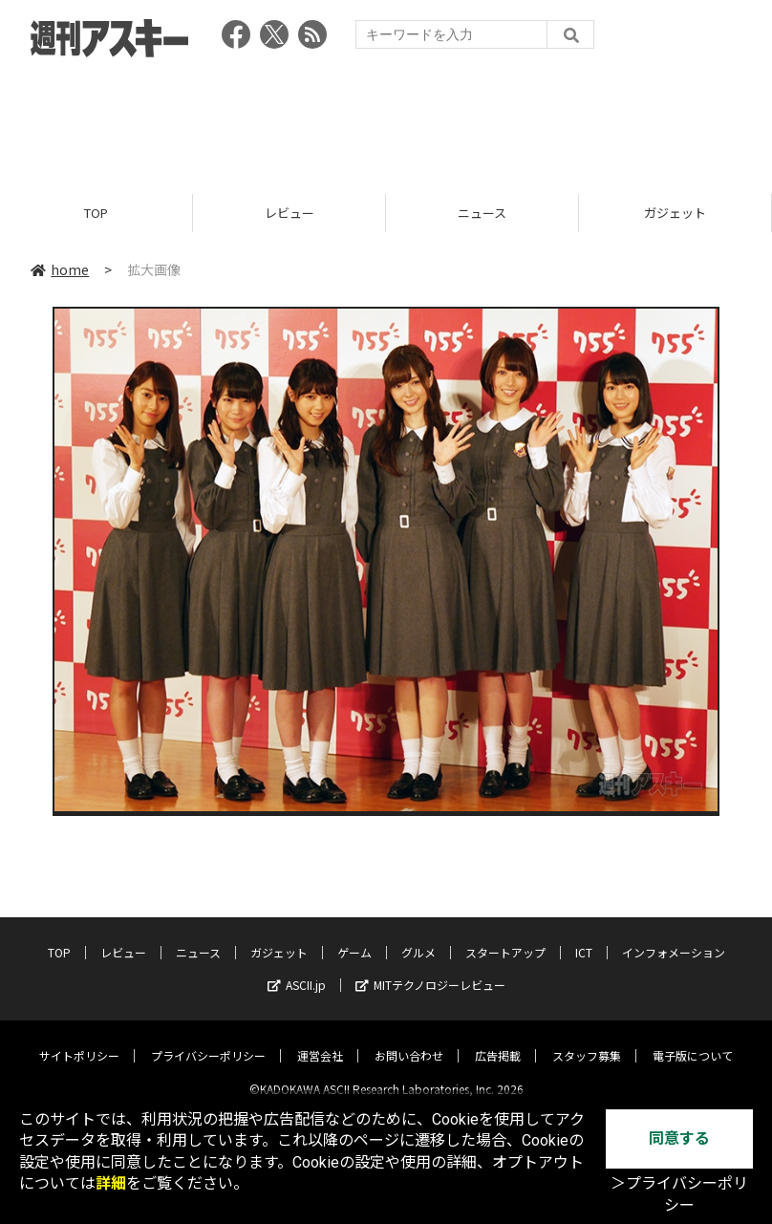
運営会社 (320, 1040)
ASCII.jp (297, 969)
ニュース (482, 213)
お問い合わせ (409, 1040)
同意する (679, 1138)
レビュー (289, 213)
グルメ (418, 937)
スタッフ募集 (586, 1040)
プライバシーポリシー (208, 1040)
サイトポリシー (79, 1040)
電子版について (693, 1040)
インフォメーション (673, 937)
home (60, 269)
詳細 (111, 1183)
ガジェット (675, 213)
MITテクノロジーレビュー (430, 969)
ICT (583, 937)
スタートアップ (505, 937)
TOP (96, 213)
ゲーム (354, 937)
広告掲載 (498, 1040)
